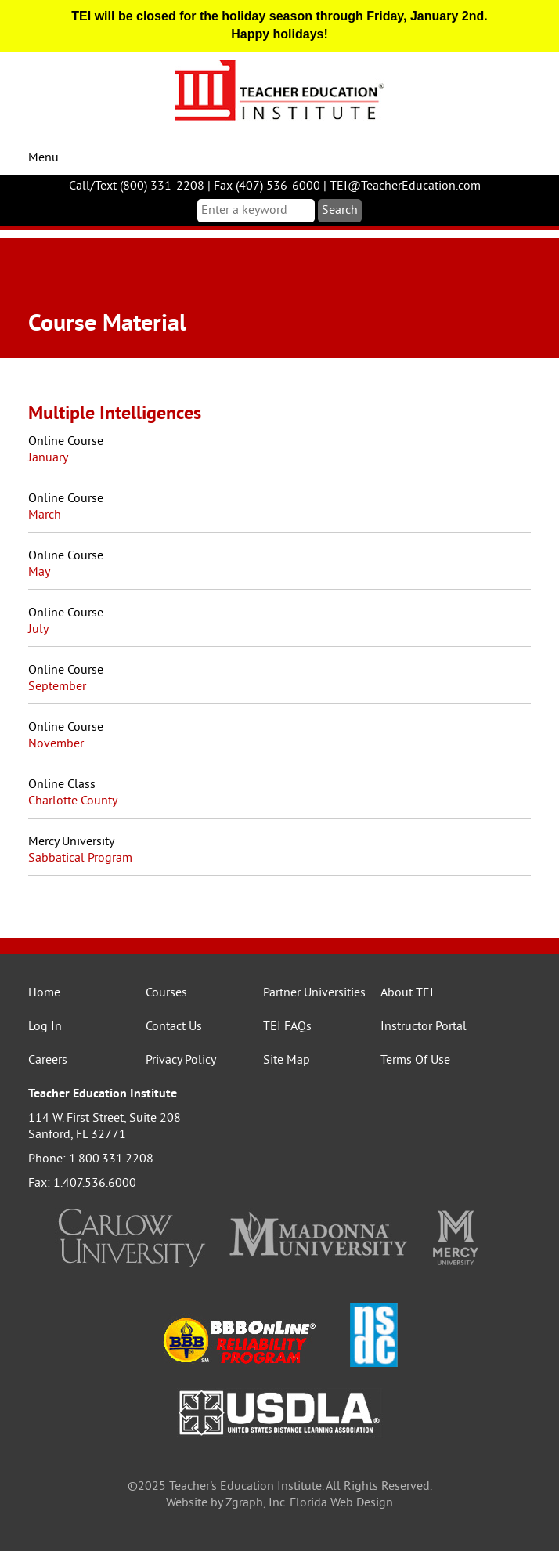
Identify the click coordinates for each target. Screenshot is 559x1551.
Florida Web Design (341, 1503)
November (56, 744)
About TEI (407, 993)
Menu (43, 158)
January (48, 458)
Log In (45, 1027)
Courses (166, 993)
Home (44, 993)
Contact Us (174, 1027)
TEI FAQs (287, 1027)
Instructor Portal (423, 1027)
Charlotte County (72, 801)
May (39, 572)
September (57, 687)
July (38, 630)
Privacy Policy (181, 1060)
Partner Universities (314, 993)
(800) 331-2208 (162, 186)
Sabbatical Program (80, 858)
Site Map (286, 1060)
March (44, 515)
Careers (47, 1060)
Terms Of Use (415, 1060)
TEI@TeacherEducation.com (405, 186)
